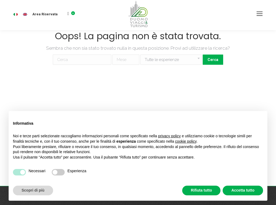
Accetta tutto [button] (242, 190)
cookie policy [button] (185, 141)
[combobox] (171, 60)
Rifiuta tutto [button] (201, 190)
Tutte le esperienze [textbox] (162, 59)
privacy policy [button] (169, 136)
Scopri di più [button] (33, 190)
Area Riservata (45, 14)
